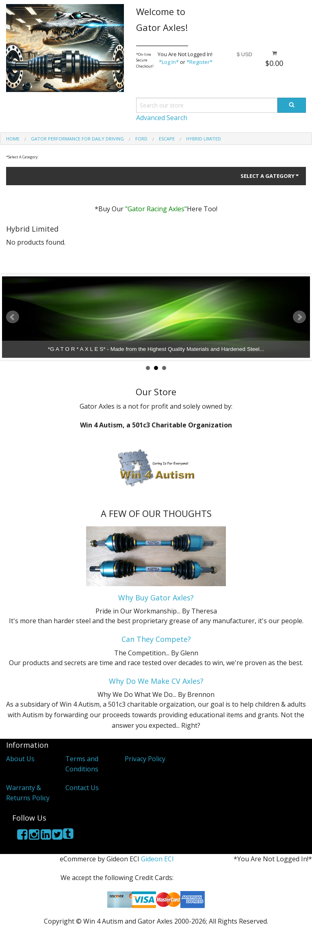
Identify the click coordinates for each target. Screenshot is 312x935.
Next (299, 317)
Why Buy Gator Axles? (156, 597)
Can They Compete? (156, 639)
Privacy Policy (145, 758)
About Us (20, 758)
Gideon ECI (157, 858)
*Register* (199, 62)
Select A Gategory (270, 176)
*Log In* (169, 62)
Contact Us (82, 787)
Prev (12, 317)
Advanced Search (161, 117)
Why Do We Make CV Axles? (156, 681)
